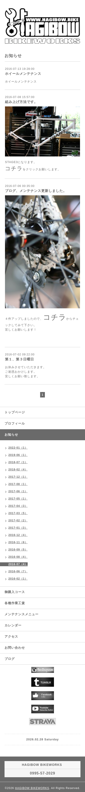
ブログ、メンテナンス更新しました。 (36, 191)
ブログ (10, 659)
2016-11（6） (18, 542)
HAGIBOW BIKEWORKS (32, 788)
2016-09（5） (18, 549)
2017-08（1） (18, 484)
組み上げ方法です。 (21, 102)
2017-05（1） (18, 498)
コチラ (14, 168)
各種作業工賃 (15, 603)
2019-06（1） (18, 455)
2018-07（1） (18, 462)
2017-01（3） (18, 527)
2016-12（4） (18, 535)
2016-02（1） (18, 578)
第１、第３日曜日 (19, 359)
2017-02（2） (18, 520)
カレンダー (13, 625)
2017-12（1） (18, 476)
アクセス (11, 636)
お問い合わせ (15, 647)
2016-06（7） (18, 571)
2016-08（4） (18, 556)
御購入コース (15, 592)
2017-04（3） (18, 506)
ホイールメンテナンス (23, 73)
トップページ (15, 412)
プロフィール (15, 423)
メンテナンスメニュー (22, 614)
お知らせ (11, 434)
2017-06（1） (18, 491)
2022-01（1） (18, 447)
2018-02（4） (18, 469)
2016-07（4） (18, 564)
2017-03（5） (18, 513)
